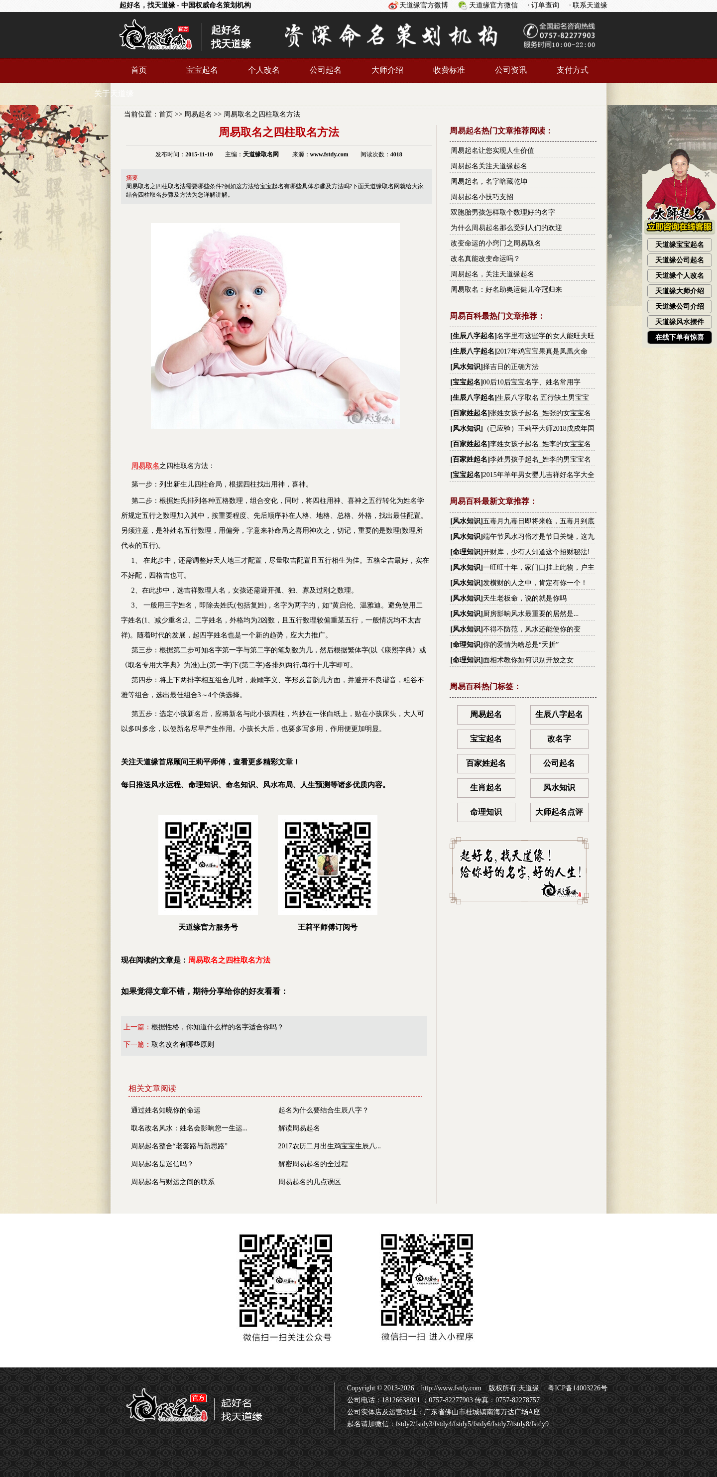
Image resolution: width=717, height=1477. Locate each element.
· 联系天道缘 (588, 5)
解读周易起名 (299, 1128)
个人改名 (264, 70)
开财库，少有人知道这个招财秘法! (536, 552)
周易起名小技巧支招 (482, 197)
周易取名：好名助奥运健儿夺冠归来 (506, 289)
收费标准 (449, 70)
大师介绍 (387, 70)
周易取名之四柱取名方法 (262, 114)
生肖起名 (486, 787)
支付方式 (573, 70)
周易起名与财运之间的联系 (173, 1182)
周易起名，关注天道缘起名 (492, 274)
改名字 (559, 739)
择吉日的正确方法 (511, 366)
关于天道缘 (114, 93)
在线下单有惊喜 (679, 337)
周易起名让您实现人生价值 (492, 150)
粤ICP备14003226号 (576, 1388)
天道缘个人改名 (679, 275)
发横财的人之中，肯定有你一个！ (535, 583)
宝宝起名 (202, 70)
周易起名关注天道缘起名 (489, 166)
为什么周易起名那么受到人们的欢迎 (506, 228)
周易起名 (198, 114)
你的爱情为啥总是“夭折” (521, 644)
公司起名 (326, 70)
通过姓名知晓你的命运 (166, 1110)
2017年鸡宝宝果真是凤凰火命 (542, 351)
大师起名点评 (559, 812)
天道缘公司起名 (679, 260)
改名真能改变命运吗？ (485, 258)
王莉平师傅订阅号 (327, 873)
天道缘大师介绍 (679, 291)
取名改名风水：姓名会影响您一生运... (189, 1128)
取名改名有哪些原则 (182, 1044)
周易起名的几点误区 (309, 1182)
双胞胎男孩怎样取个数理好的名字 (503, 212)
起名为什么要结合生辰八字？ (323, 1110)
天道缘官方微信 (493, 5)
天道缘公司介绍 (679, 306)
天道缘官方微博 (423, 5)
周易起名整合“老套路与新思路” (179, 1146)
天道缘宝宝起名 (679, 244)
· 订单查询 (543, 5)
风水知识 (466, 366)
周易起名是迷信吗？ (162, 1164)
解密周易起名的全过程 (313, 1164)
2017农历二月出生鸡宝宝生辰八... (329, 1146)
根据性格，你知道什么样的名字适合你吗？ (217, 1027)
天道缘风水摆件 (679, 322)
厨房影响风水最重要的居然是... (531, 613)
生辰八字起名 (473, 336)
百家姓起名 (470, 413)
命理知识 (466, 552)
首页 (139, 70)
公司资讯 (511, 70)
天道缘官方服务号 (208, 873)
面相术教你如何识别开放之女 (528, 660)
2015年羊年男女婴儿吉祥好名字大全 (539, 475)
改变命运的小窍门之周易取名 (496, 243)
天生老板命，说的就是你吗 (525, 598)
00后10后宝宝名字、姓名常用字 (532, 382)
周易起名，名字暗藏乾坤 (489, 181)
